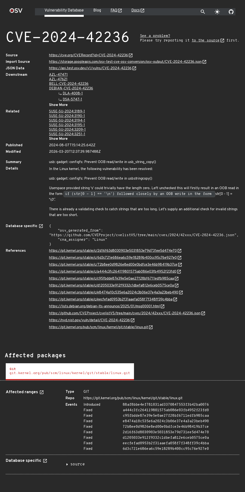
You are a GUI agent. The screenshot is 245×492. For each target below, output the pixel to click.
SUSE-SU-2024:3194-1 (67, 120)
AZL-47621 (58, 79)
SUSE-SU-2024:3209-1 (67, 130)
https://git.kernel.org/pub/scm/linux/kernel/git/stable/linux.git (98, 327)
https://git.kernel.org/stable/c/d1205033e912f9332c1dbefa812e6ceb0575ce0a (111, 285)
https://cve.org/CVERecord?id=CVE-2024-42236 (88, 55)
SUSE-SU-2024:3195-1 (67, 125)
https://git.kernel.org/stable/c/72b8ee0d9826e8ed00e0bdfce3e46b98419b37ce (113, 265)
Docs (135, 10)
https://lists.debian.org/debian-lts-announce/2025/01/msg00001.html (104, 306)
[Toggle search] (203, 12)
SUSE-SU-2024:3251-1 (67, 134)
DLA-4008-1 (73, 93)
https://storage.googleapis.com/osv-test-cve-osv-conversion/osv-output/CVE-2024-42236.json (125, 62)
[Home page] (16, 12)
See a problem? (155, 36)
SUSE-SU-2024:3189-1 (67, 111)
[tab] (70, 371)
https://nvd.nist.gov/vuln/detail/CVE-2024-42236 (89, 320)
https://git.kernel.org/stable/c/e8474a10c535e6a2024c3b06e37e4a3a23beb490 (113, 292)
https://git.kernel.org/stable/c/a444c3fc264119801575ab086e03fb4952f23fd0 (112, 271)
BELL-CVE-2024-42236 (69, 84)
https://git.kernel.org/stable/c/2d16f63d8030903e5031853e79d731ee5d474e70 (113, 251)
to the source (206, 40)
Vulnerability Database (64, 10)
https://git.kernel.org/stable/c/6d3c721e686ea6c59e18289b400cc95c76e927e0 (113, 258)
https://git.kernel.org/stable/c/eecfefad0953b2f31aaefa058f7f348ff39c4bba (111, 299)
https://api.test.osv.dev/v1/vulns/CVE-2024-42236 (90, 68)
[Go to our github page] (231, 11)
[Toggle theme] (217, 12)
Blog (97, 10)
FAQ (114, 10)
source (77, 464)
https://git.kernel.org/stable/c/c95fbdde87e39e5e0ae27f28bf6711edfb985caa (111, 278)
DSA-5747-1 (72, 99)
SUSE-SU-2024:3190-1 (67, 116)
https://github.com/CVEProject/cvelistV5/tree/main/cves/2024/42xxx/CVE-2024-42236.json (124, 313)
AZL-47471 (58, 75)
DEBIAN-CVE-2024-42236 (71, 88)
